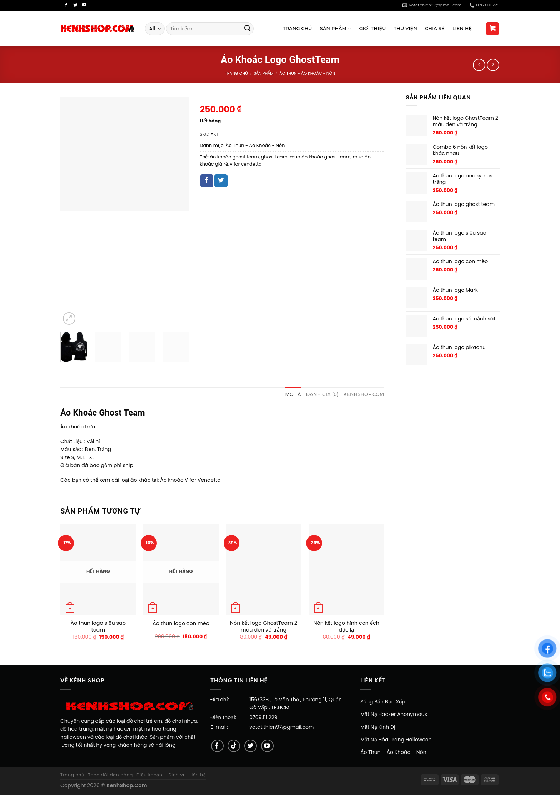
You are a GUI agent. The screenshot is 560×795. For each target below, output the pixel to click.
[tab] (293, 394)
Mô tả (293, 394)
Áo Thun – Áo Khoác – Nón (393, 752)
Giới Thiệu (372, 28)
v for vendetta (246, 164)
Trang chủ (236, 73)
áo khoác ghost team (234, 157)
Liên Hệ (462, 28)
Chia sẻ (435, 28)
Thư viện (405, 28)
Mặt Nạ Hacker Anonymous (393, 714)
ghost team (274, 157)
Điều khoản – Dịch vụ (161, 775)
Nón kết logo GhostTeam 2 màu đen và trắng (263, 626)
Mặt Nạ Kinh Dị (377, 727)
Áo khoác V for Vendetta (190, 480)
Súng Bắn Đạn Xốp (382, 701)
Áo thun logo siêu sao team (98, 626)
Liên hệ (197, 775)
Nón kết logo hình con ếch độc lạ (346, 626)
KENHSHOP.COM (364, 394)
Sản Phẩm (335, 28)
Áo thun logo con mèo (180, 623)
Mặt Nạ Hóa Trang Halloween (396, 739)
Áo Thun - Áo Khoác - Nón (307, 73)
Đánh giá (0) (322, 394)
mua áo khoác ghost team (320, 157)
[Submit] (247, 28)
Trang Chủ (297, 28)
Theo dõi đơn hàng (110, 775)
